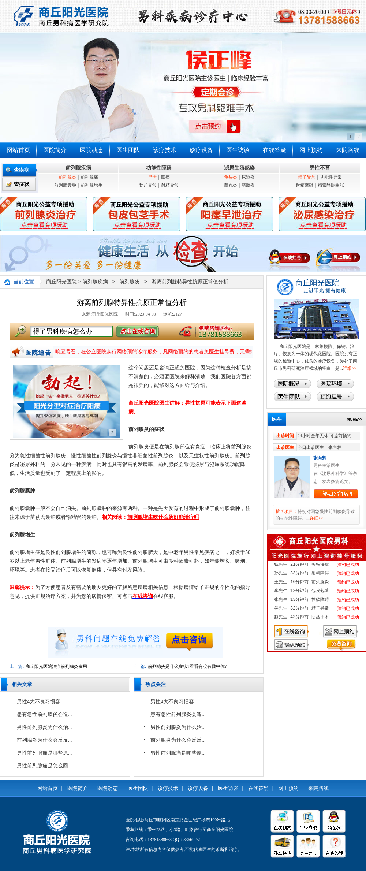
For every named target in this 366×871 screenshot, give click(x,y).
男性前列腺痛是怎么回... (44, 765)
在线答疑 (274, 150)
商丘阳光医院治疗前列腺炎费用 (56, 666)
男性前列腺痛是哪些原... (44, 753)
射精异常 (170, 185)
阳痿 (165, 177)
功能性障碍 (159, 168)
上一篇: (17, 666)
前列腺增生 (91, 185)
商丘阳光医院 (61, 282)
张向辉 (319, 458)
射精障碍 (304, 185)
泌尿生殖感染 (239, 168)
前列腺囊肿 (65, 185)
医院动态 (91, 150)
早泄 (152, 177)
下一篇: (139, 666)
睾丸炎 (230, 185)
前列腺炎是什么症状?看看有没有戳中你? (187, 666)
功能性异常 (331, 177)
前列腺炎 (67, 177)
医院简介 (55, 150)
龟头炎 (230, 177)
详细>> (350, 368)
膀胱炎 (248, 185)
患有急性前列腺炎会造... (44, 714)
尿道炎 (248, 177)
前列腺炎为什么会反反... (44, 740)
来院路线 (347, 150)
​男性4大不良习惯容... (40, 701)
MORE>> (354, 419)
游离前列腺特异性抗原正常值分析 (190, 282)
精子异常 (306, 177)
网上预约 (311, 150)
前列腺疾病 (78, 168)
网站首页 (18, 150)
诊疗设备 (201, 150)
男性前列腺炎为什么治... (44, 727)
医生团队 (128, 150)
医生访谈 (238, 150)
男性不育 (320, 168)
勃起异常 (148, 185)
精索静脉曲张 (331, 185)
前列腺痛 (89, 177)
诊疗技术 (164, 150)
